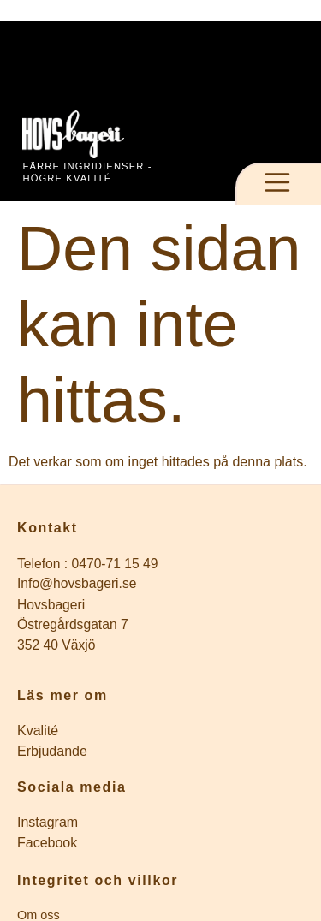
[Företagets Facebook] (160, 843)
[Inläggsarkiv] (160, 731)
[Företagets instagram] (160, 822)
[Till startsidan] (90, 134)
